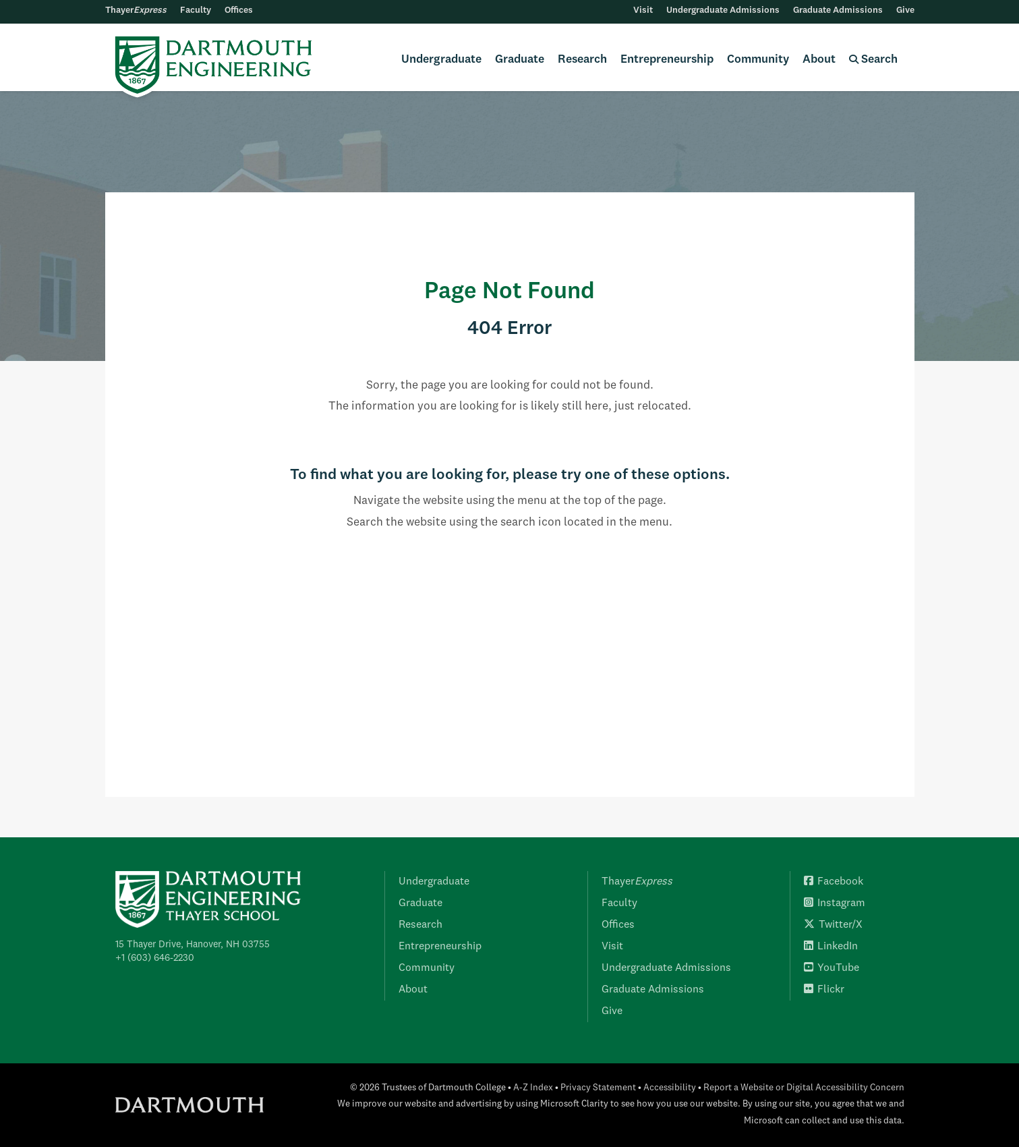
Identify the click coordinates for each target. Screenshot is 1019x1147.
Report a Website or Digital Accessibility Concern (803, 1088)
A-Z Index (533, 1088)
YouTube (831, 968)
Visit (643, 10)
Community (758, 59)
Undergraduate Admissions (723, 10)
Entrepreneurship (667, 59)
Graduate (519, 59)
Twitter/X (833, 925)
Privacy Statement (598, 1088)
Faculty (195, 10)
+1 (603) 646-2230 (154, 958)
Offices (239, 10)
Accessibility (669, 1088)
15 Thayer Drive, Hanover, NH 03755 (192, 944)
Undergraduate (441, 59)
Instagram (834, 903)
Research (582, 59)
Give (905, 10)
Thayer (136, 10)
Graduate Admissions (838, 10)
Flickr (824, 989)
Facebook (833, 881)
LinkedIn (831, 946)
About (819, 59)
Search (873, 59)
